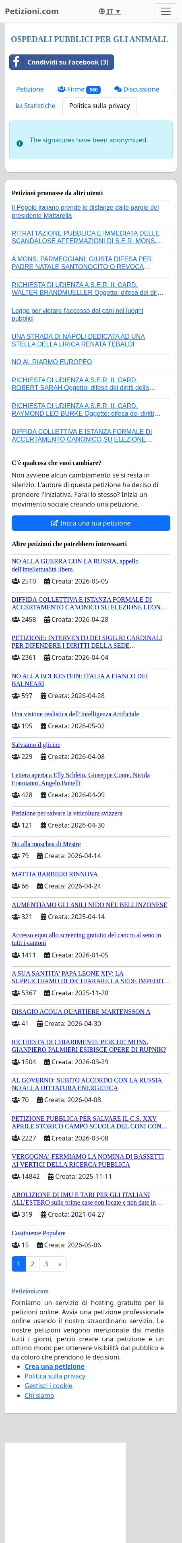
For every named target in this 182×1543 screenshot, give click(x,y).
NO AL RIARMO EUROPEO (52, 362)
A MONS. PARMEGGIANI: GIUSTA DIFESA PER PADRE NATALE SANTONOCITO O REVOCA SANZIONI (82, 267)
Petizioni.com (32, 11)
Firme (79, 89)
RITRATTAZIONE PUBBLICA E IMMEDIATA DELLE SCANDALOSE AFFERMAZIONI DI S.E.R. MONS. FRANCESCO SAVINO (86, 241)
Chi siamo (39, 1395)
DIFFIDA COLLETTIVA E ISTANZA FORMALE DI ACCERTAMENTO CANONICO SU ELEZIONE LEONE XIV (82, 439)
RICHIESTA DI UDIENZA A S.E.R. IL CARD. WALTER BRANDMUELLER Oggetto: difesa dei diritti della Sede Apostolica (88, 292)
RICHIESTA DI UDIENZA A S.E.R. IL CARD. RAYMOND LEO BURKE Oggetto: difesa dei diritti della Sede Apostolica (83, 413)
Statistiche (36, 105)
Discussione (136, 89)
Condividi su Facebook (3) (59, 62)
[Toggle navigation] (166, 11)
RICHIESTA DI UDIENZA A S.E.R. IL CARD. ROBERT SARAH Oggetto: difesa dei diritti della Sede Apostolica (80, 388)
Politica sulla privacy (99, 105)
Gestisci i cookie (48, 1385)
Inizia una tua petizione (90, 523)
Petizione (30, 89)
